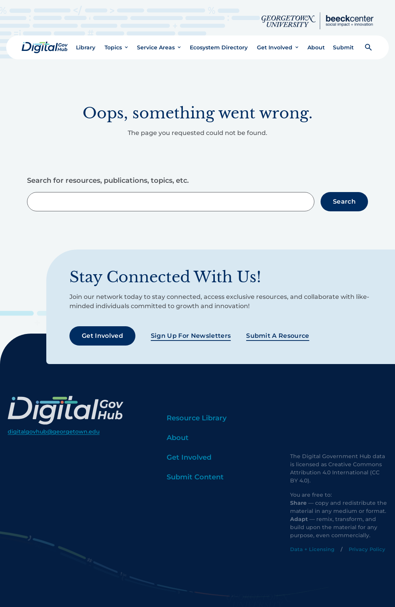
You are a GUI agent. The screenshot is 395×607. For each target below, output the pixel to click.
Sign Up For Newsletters (191, 330)
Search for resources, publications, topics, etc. (108, 174)
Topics (113, 41)
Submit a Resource (277, 330)
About (316, 41)
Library (85, 41)
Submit (343, 41)
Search (344, 195)
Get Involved (274, 41)
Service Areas (156, 41)
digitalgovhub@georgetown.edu (54, 442)
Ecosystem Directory (219, 41)
